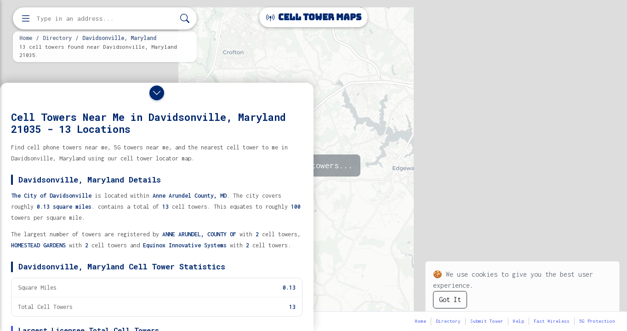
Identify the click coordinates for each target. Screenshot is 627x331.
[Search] (185, 18)
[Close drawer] (156, 93)
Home (25, 37)
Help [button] (518, 321)
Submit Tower (486, 321)
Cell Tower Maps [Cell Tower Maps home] (313, 17)
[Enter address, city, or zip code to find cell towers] (106, 19)
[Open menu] (26, 18)
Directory (57, 37)
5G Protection (597, 321)
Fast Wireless (552, 321)
